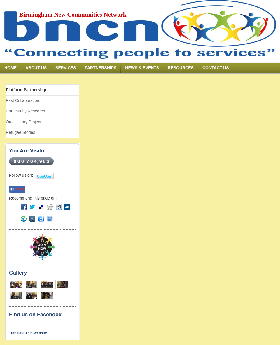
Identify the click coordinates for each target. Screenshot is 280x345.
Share (17, 189)
